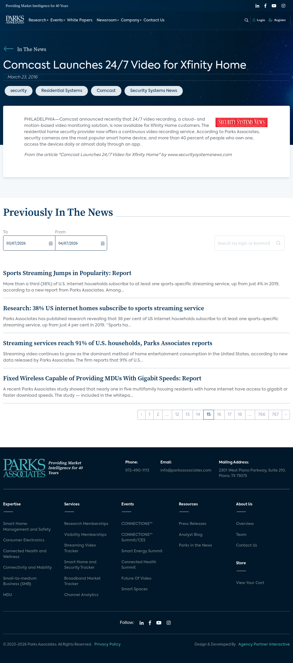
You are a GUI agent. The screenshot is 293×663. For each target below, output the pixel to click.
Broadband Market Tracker (82, 581)
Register (277, 20)
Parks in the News (195, 545)
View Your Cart (250, 583)
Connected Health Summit (138, 565)
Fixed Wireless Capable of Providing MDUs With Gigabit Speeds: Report (102, 378)
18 (240, 415)
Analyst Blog (191, 535)
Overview (245, 524)
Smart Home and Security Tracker (80, 565)
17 (229, 415)
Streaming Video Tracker (80, 548)
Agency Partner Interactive (264, 644)
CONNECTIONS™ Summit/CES (137, 537)
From (60, 232)
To (5, 232)
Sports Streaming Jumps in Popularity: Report (67, 273)
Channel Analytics (81, 595)
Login (259, 20)
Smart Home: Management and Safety (27, 526)
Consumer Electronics (23, 540)
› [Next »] (286, 415)
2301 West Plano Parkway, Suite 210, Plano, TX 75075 (252, 473)
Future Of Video (136, 578)
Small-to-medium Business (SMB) (20, 581)
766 (261, 415)
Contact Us (154, 20)
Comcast (106, 91)
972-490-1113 (137, 470)
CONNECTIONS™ (137, 524)
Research (37, 20)
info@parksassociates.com (185, 470)
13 (188, 415)
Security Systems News (153, 91)
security (18, 91)
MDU (7, 595)
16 (219, 415)
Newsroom (107, 20)
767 (275, 415)
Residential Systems (61, 91)
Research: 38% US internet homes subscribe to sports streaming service (103, 308)
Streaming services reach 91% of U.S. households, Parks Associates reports (107, 343)
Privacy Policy (107, 644)
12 (177, 415)
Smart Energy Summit (141, 551)
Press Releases (192, 524)
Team (241, 535)
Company (130, 20)
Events (56, 20)
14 (198, 415)
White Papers (80, 20)
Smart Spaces (134, 589)
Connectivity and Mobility (27, 567)
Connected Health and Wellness (25, 554)
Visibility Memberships (85, 535)
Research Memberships (86, 524)
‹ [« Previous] (141, 415)
